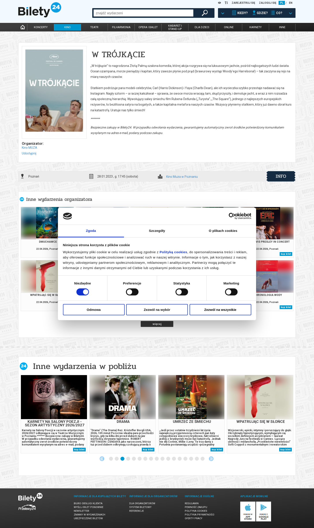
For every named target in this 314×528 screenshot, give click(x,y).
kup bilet (286, 254)
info (281, 176)
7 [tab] (145, 459)
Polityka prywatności (199, 514)
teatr (94, 27)
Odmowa (94, 310)
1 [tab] (111, 459)
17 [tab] (203, 459)
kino (67, 27)
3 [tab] (122, 459)
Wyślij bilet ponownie (88, 507)
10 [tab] (163, 459)
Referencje (136, 511)
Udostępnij (29, 153)
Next (211, 458)
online (229, 27)
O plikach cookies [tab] (223, 231)
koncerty (41, 27)
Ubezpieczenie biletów (88, 518)
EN (290, 2)
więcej (157, 324)
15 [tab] (191, 459)
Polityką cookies (173, 252)
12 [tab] (174, 459)
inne (282, 27)
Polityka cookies (196, 511)
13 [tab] (180, 459)
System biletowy (140, 507)
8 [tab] (151, 459)
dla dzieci (202, 27)
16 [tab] (197, 459)
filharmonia (121, 27)
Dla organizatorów (142, 503)
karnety (255, 27)
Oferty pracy (193, 518)
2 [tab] (117, 459)
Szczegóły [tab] (157, 231)
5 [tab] (134, 459)
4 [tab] (128, 459)
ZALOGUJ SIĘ (267, 2)
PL (281, 2)
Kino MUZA (29, 147)
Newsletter (81, 511)
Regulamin (192, 503)
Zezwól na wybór (157, 310)
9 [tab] (157, 459)
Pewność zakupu (196, 507)
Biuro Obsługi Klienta (88, 503)
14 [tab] (185, 459)
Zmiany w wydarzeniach (89, 514)
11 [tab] (168, 459)
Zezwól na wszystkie (220, 310)
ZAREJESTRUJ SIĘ (243, 2)
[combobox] (143, 13)
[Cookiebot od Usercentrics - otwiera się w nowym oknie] (232, 216)
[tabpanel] (54, 414)
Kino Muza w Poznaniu (182, 176)
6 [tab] (140, 459)
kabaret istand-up (175, 27)
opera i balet (148, 27)
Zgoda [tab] (91, 231)
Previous (102, 458)
